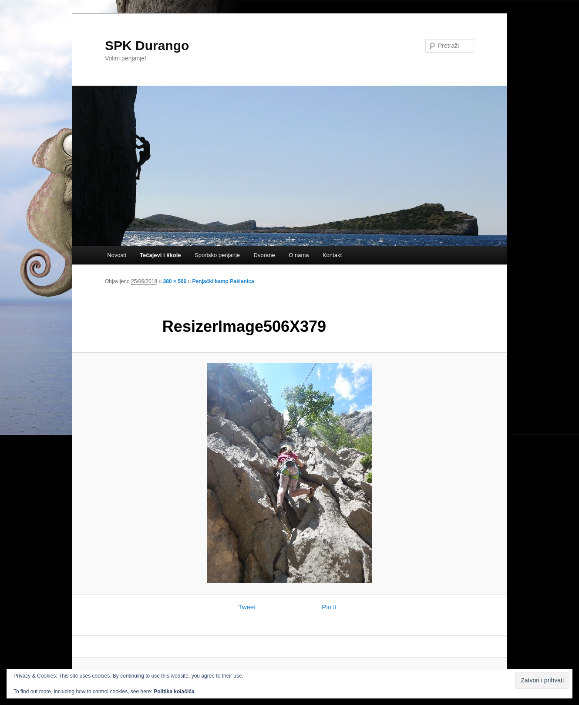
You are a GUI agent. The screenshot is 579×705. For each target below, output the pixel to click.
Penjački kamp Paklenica (223, 281)
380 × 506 (174, 281)
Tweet (247, 607)
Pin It (329, 607)
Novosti (116, 255)
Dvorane (264, 255)
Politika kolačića (174, 691)
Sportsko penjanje (217, 255)
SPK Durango (147, 45)
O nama (299, 255)
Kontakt (332, 255)
